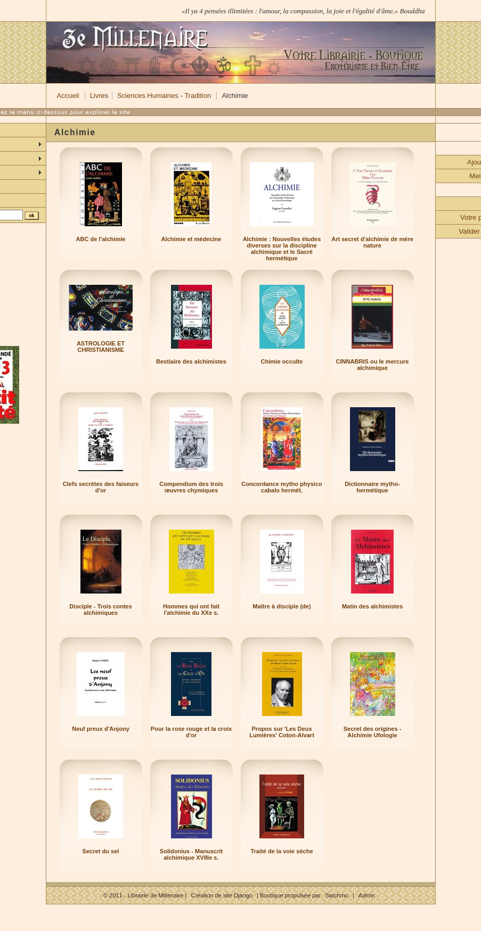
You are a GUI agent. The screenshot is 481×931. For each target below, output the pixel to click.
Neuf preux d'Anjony (100, 729)
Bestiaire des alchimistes (191, 361)
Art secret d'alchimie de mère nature (372, 242)
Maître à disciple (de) (281, 606)
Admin (366, 895)
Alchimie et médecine (191, 239)
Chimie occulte (282, 361)
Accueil (68, 96)
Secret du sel (101, 851)
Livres (99, 96)
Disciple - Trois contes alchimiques (100, 609)
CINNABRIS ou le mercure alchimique (372, 364)
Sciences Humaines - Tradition (164, 96)
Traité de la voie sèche (281, 851)
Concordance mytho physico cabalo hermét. (281, 487)
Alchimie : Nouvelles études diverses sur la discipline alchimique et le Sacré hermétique (282, 248)
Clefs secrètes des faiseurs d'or (100, 487)
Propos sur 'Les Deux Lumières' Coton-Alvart (281, 732)
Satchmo (336, 895)
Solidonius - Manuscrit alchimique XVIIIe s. (191, 854)
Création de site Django (221, 895)
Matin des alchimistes (372, 606)
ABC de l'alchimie (101, 239)
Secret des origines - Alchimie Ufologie (373, 732)
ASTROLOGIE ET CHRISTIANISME (101, 346)
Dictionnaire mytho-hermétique (372, 487)
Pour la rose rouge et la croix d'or (191, 732)
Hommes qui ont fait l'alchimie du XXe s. (191, 609)
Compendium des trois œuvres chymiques (191, 487)
